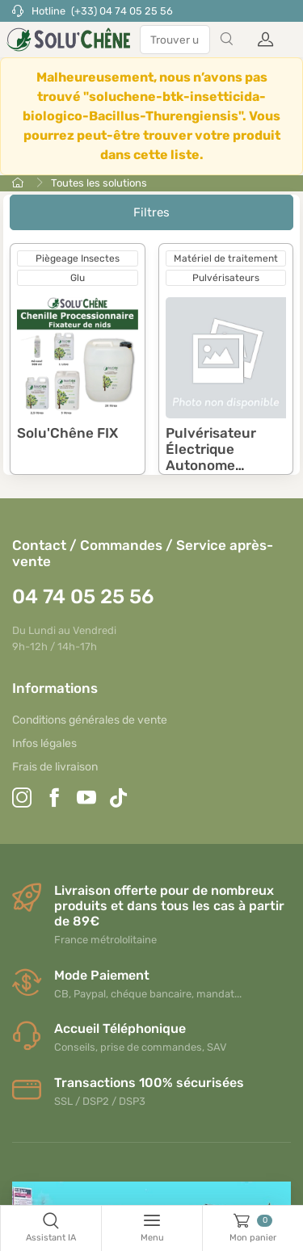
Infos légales (44, 743)
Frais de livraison (55, 767)
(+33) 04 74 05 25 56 (122, 11)
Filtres (151, 212)
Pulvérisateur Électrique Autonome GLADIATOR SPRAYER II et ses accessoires (224, 474)
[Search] (226, 39)
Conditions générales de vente (89, 720)
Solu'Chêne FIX (67, 433)
